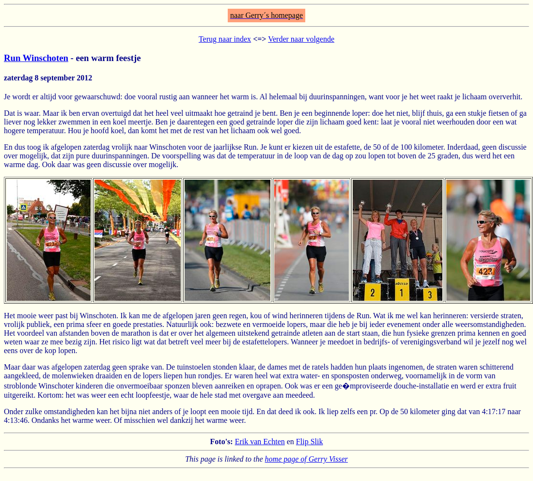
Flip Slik (309, 441)
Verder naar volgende (301, 39)
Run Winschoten (36, 58)
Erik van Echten (260, 441)
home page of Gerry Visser (306, 459)
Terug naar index (225, 39)
